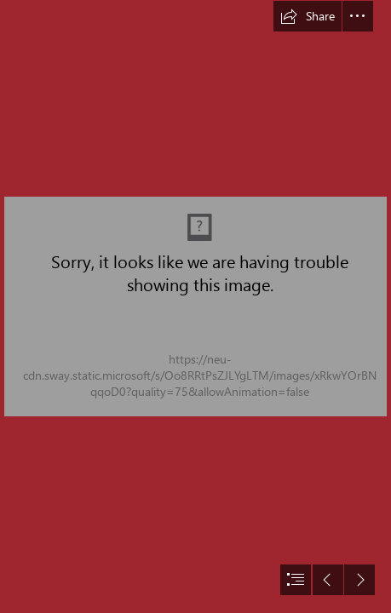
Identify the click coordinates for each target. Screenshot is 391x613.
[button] (307, 16)
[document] (195, 306)
